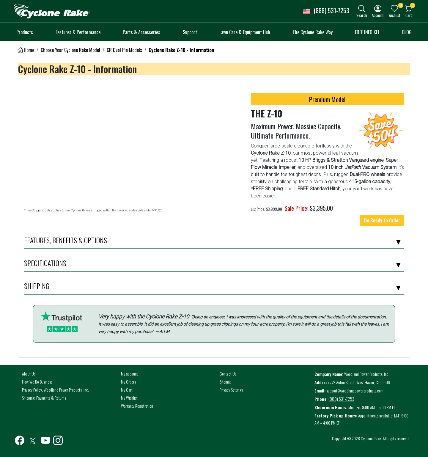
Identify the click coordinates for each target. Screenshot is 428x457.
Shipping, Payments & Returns (44, 398)
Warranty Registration (137, 406)
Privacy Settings (231, 390)
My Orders (128, 382)
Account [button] (378, 15)
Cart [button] (408, 15)
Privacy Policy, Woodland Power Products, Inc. (55, 390)
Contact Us (228, 373)
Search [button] (361, 15)
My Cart (127, 390)
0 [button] (401, 5)
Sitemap (226, 382)
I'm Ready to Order (382, 220)
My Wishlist (129, 398)
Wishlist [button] (394, 15)
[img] (361, 8)
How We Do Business (37, 382)
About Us (28, 373)
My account (129, 373)
